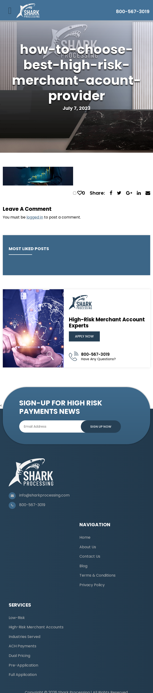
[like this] (79, 193)
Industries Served (24, 636)
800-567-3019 (132, 11)
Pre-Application (23, 665)
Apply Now (84, 336)
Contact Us (89, 556)
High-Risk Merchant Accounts (36, 627)
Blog (83, 566)
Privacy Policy (92, 585)
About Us (87, 547)
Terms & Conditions (97, 575)
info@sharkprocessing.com (44, 495)
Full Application (23, 674)
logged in (34, 217)
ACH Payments (22, 646)
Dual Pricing (19, 655)
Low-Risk (17, 617)
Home (84, 537)
